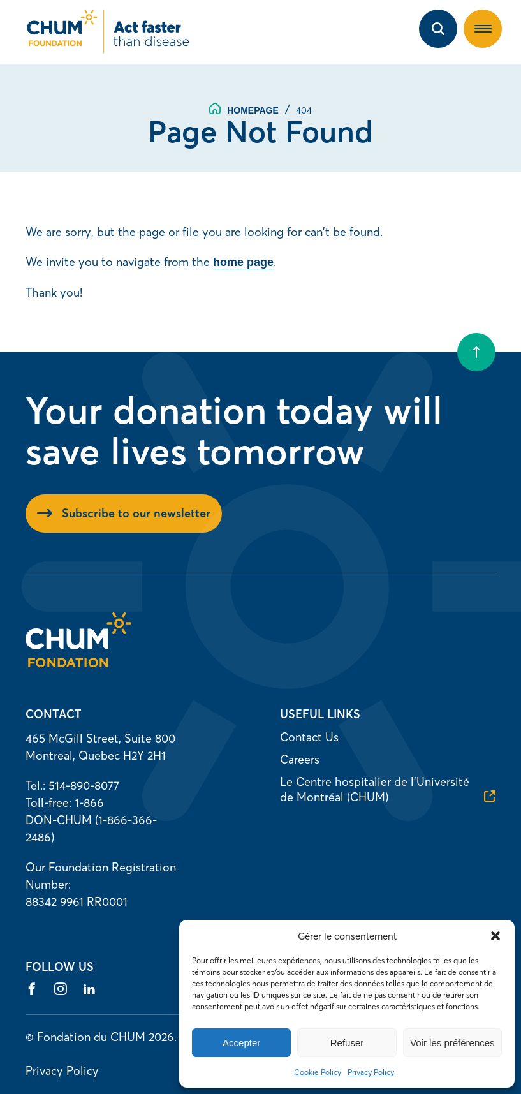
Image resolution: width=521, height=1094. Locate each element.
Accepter (241, 1042)
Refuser (347, 1042)
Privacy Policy (371, 1072)
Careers (299, 759)
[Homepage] (78, 663)
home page (243, 262)
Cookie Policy (317, 1072)
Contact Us (309, 737)
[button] (495, 935)
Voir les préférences (452, 1042)
